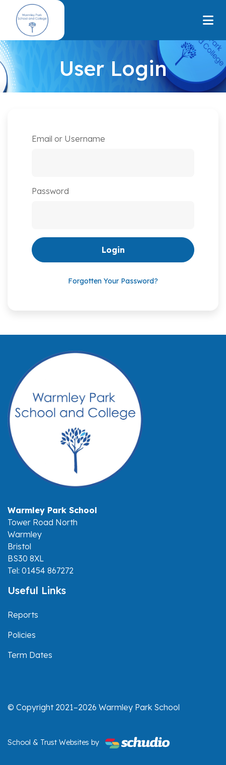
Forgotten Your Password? (113, 280)
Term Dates (30, 655)
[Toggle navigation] (208, 20)
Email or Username (68, 139)
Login (113, 250)
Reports (23, 615)
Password (50, 191)
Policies (22, 635)
